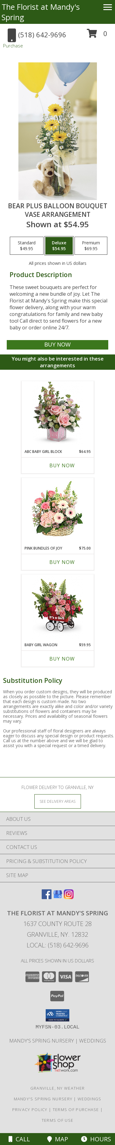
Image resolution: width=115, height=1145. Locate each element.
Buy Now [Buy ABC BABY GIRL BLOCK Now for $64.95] (62, 465)
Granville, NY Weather (57, 1088)
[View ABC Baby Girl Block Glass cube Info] (57, 414)
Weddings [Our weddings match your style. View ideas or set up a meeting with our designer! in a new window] (92, 1040)
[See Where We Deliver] (57, 801)
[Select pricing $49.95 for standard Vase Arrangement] (26, 246)
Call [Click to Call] (19, 1139)
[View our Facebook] (47, 897)
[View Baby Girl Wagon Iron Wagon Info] (57, 607)
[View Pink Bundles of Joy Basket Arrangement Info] (57, 510)
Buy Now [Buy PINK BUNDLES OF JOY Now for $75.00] (62, 562)
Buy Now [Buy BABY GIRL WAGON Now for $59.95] (62, 658)
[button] (97, 36)
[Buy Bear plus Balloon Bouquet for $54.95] (57, 345)
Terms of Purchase (76, 1109)
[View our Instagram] (69, 897)
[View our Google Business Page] (58, 897)
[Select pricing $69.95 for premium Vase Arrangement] (91, 246)
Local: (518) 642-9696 (58, 945)
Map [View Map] (57, 1139)
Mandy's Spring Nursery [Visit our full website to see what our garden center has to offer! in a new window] (42, 1040)
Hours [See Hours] (96, 1139)
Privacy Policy (30, 1109)
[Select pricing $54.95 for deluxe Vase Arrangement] (59, 246)
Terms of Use (58, 1120)
